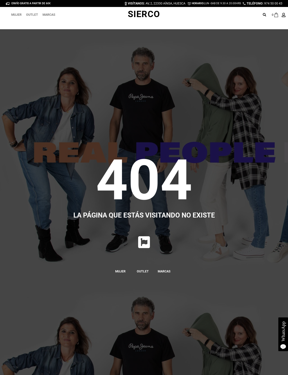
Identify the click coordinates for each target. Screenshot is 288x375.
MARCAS (49, 14)
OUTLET (32, 14)
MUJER (16, 14)
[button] (264, 14)
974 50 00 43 (264, 3)
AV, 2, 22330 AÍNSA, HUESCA (156, 3)
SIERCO (144, 14)
